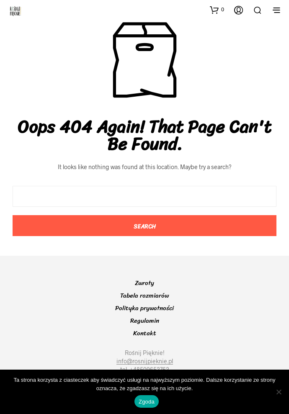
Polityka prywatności (144, 308)
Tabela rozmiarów (144, 295)
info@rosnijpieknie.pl (144, 361)
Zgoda (147, 402)
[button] (217, 9)
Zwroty (144, 283)
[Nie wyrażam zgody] (278, 392)
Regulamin (144, 320)
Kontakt (144, 333)
